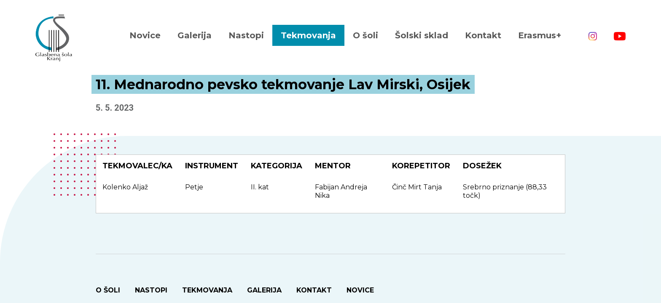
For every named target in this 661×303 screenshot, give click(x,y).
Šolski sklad (421, 35)
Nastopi (246, 35)
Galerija (194, 35)
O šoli (365, 35)
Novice (145, 35)
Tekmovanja (308, 35)
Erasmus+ (539, 35)
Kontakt (483, 35)
